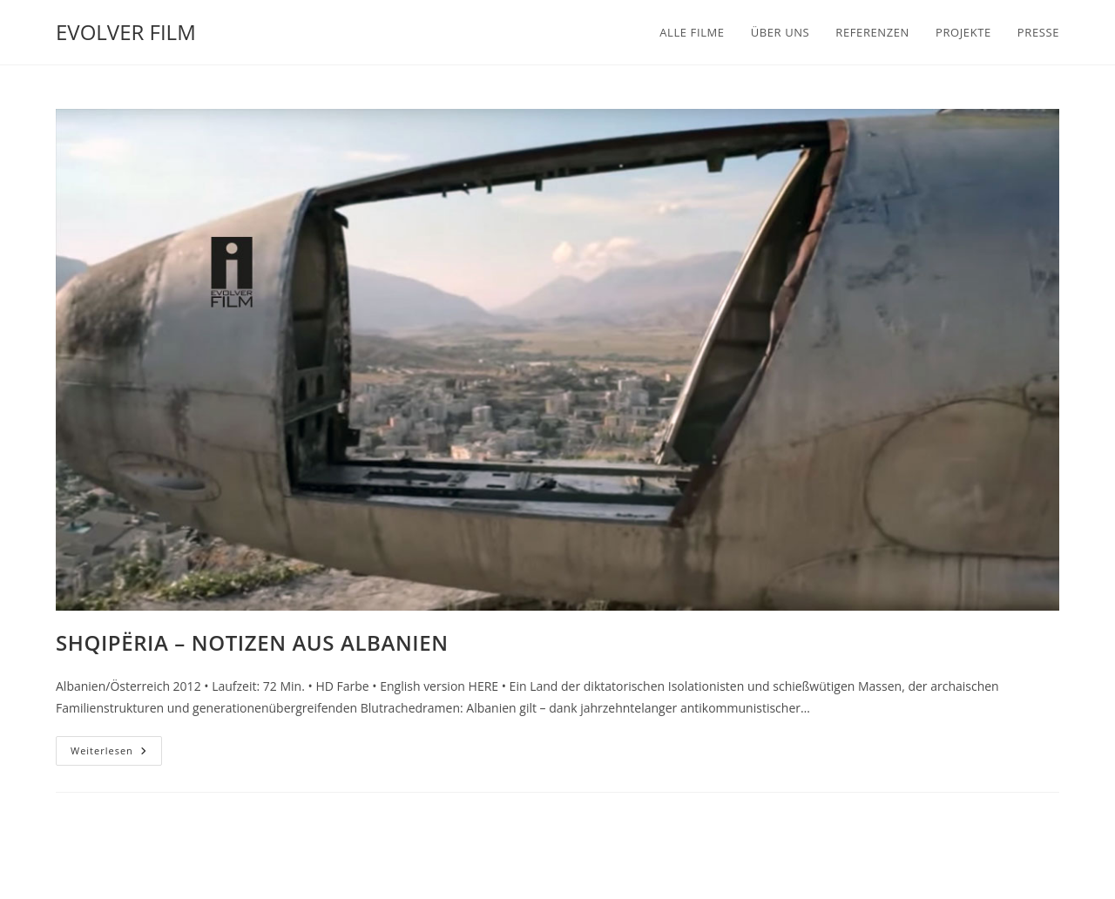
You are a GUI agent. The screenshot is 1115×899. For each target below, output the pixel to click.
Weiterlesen (116, 754)
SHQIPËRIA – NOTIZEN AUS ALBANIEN (252, 642)
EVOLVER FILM (126, 31)
